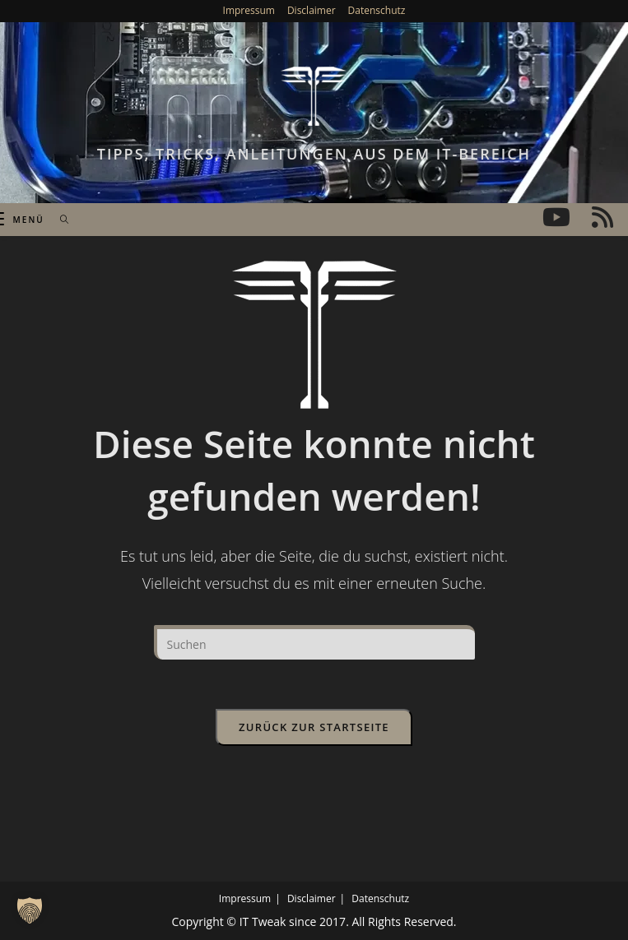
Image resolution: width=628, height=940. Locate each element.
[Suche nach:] (59, 219)
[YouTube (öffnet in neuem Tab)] (556, 217)
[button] (29, 910)
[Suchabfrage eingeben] (314, 642)
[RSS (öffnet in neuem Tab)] (602, 217)
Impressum (249, 10)
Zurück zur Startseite (314, 727)
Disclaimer (311, 10)
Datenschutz (377, 10)
